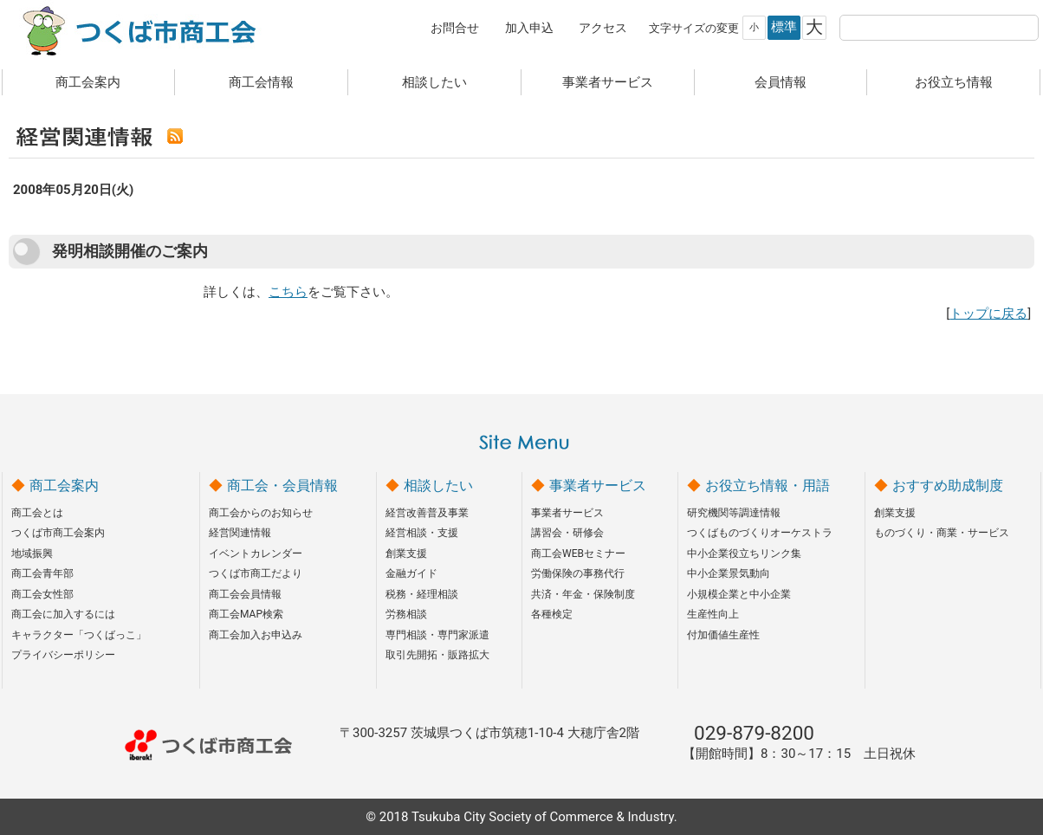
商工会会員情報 (245, 594)
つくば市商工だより (255, 573)
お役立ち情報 (954, 82)
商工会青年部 (42, 573)
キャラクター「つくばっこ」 (78, 635)
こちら (288, 292)
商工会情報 (261, 82)
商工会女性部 (42, 594)
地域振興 (32, 553)
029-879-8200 (754, 733)
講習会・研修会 (567, 533)
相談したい (434, 82)
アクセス (603, 28)
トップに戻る (988, 313)
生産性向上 (713, 614)
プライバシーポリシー (63, 655)
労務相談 (406, 614)
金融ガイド (411, 573)
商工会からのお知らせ (261, 513)
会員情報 (781, 82)
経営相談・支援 (421, 533)
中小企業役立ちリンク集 (744, 553)
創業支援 (406, 553)
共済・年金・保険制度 (583, 594)
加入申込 (529, 28)
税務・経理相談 (421, 594)
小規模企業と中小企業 (739, 594)
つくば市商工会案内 (58, 533)
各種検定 (552, 614)
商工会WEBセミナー (578, 553)
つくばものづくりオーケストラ (759, 533)
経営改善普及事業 (427, 513)
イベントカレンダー (255, 553)
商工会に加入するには (63, 614)
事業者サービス (607, 82)
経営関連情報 (240, 533)
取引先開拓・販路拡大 (437, 655)
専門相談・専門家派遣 (437, 635)
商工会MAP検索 (246, 614)
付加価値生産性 (723, 635)
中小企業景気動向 (728, 573)
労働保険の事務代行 (578, 573)
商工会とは (37, 513)
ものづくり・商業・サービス (941, 533)
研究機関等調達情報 (734, 513)
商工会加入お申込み (255, 635)
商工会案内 (87, 82)
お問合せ (455, 28)
